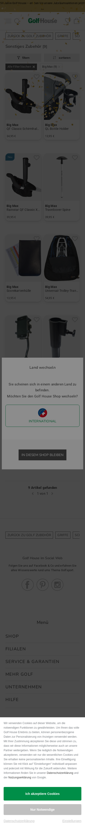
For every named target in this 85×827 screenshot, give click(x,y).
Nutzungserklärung (19, 777)
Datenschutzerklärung (60, 773)
